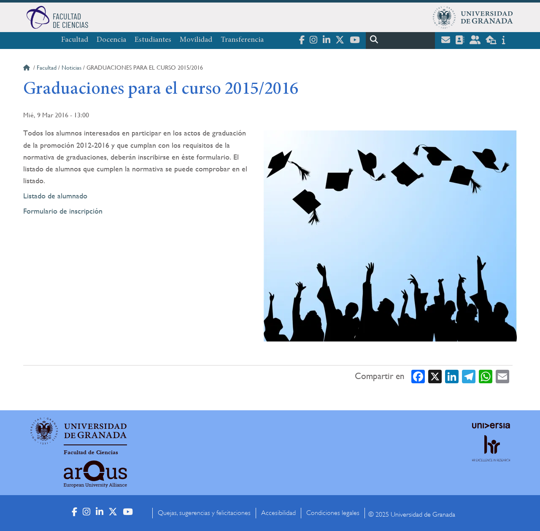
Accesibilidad (278, 513)
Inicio (27, 69)
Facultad (74, 40)
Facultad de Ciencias (91, 452)
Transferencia (242, 40)
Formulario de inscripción (63, 210)
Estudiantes (153, 40)
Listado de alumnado (55, 195)
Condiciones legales (332, 513)
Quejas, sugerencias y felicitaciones (204, 513)
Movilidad (196, 40)
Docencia (111, 40)
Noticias (71, 67)
